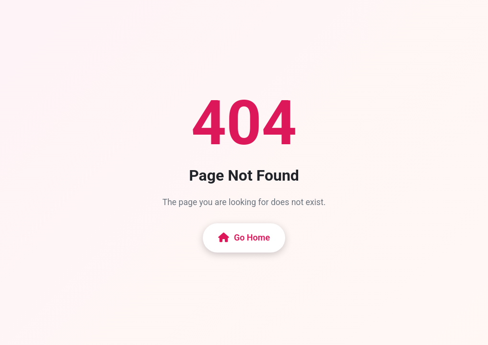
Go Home (244, 237)
